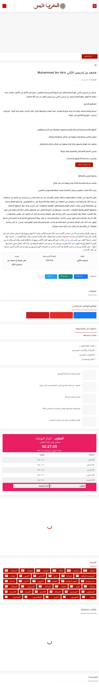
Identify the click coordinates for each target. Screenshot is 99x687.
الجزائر (42, 570)
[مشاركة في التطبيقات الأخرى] (40, 276)
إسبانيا (66, 576)
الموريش (70, 597)
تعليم (75, 586)
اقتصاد (26, 570)
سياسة (73, 570)
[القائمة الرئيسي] (95, 6)
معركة (89, 586)
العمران (25, 591)
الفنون (24, 576)
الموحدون (71, 591)
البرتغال (11, 586)
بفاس (58, 237)
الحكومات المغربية (86, 355)
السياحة (11, 570)
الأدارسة (10, 591)
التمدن (52, 597)
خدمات (10, 581)
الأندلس (38, 576)
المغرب (34, 237)
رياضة (89, 570)
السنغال (55, 591)
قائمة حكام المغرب (86, 346)
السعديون (13, 597)
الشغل (60, 586)
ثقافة (58, 570)
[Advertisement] (49, 32)
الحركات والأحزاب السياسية (83, 350)
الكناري (40, 591)
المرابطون (88, 591)
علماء (88, 597)
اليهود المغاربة (69, 581)
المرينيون (28, 586)
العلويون (38, 581)
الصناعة (45, 586)
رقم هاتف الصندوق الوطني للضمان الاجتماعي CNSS (61, 409)
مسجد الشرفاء (68, 237)
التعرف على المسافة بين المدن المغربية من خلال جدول (59, 386)
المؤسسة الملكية (85, 576)
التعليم (52, 581)
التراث (23, 581)
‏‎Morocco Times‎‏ (90, 336)
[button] (81, 276)
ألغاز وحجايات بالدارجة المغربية (69, 374)
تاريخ (52, 576)
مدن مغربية (88, 581)
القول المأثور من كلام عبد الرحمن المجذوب (64, 420)
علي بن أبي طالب (66, 240)
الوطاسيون (33, 597)
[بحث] (4, 6)
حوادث (10, 576)
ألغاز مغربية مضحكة (72, 397)
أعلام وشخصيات (87, 359)
